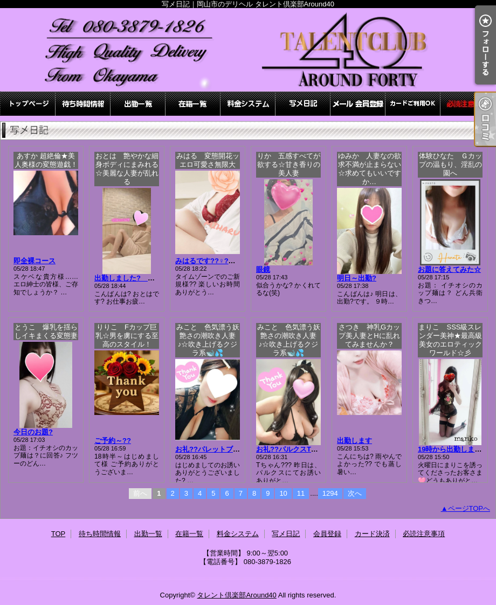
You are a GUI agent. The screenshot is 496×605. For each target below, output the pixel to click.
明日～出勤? (356, 278)
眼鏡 (263, 269)
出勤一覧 (138, 104)
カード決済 (412, 104)
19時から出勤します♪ (451, 449)
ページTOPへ (469, 508)
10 (283, 493)
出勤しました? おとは (135, 278)
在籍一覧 (193, 104)
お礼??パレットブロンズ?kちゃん (229, 449)
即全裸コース (34, 261)
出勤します (354, 441)
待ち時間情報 (83, 104)
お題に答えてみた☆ (449, 269)
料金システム (248, 104)
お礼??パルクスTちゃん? (296, 449)
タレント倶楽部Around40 (236, 595)
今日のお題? (33, 432)
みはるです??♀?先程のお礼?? (223, 261)
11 (301, 493)
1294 (330, 493)
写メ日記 (302, 104)
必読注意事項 (467, 104)
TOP (28, 104)
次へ (355, 493)
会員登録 (357, 104)
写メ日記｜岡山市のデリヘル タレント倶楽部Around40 (248, 50)
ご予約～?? (112, 441)
